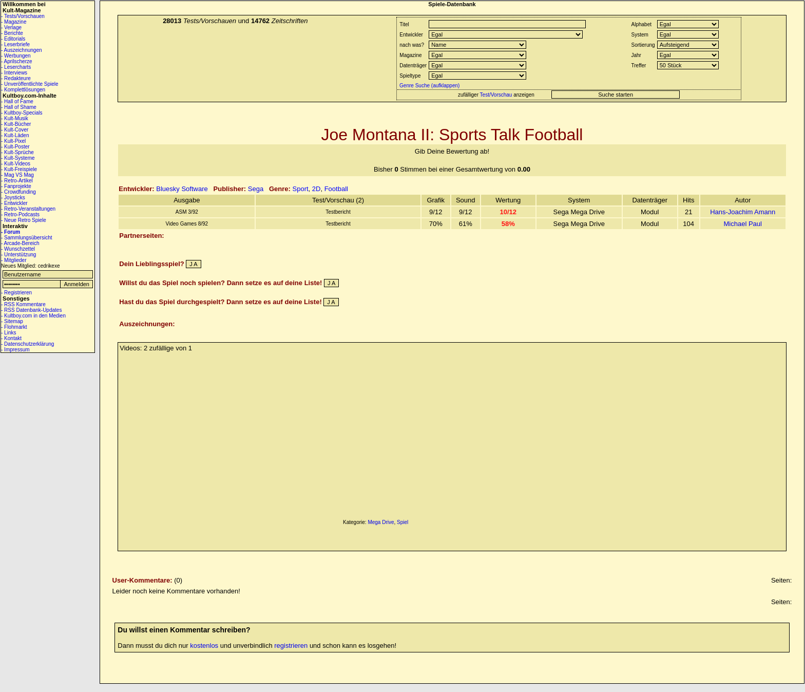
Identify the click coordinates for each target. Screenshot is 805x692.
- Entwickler (14, 203)
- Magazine (13, 22)
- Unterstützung (18, 254)
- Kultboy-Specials (22, 113)
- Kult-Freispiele (19, 169)
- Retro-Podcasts (20, 214)
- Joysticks (13, 197)
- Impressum (15, 349)
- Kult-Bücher (16, 124)
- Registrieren (16, 292)
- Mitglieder (13, 260)
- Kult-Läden (15, 135)
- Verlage (11, 27)
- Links (8, 332)
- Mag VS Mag (17, 175)
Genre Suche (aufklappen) (428, 85)
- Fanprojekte (16, 186)
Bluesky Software (181, 189)
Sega (255, 189)
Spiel (402, 522)
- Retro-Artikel (17, 180)
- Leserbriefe (15, 44)
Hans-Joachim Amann (742, 212)
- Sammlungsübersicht (26, 237)
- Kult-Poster (15, 146)
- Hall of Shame (18, 107)
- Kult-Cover (14, 130)
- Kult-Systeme (18, 158)
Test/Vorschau (496, 95)
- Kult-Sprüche (17, 152)
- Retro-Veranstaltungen (28, 209)
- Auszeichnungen (21, 50)
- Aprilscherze (16, 61)
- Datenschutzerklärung (27, 344)
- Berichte (12, 33)
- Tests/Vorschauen (23, 16)
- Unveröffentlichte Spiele (30, 84)
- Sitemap (12, 321)
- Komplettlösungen (23, 89)
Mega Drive (381, 522)
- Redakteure (16, 78)
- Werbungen (16, 56)
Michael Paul (743, 224)
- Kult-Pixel (13, 141)
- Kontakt (11, 338)
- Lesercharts (16, 67)
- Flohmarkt (14, 327)
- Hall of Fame (17, 101)
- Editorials (13, 39)
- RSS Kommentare (23, 304)
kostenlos (204, 645)
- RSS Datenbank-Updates (31, 310)
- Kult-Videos (15, 163)
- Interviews (14, 73)
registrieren (291, 645)
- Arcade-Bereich (20, 243)
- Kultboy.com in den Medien (33, 316)
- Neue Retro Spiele (23, 220)
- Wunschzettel (18, 249)
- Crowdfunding (18, 192)
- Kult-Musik (14, 118)
